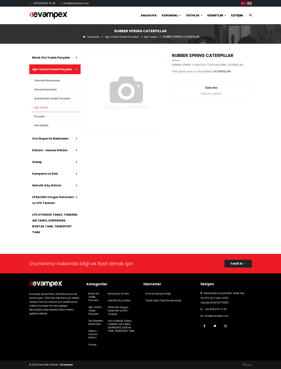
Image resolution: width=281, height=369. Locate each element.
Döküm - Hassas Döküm (50, 150)
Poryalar (39, 116)
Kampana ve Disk (45, 174)
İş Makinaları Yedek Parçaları (52, 98)
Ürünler (194, 15)
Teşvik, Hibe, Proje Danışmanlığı (163, 300)
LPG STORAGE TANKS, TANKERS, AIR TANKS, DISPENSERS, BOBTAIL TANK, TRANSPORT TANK (54, 223)
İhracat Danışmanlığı (158, 293)
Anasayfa (149, 15)
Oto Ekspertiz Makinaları (50, 138)
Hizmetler (216, 15)
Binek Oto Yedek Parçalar (51, 58)
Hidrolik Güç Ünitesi (46, 185)
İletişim (237, 15)
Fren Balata (41, 125)
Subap (37, 162)
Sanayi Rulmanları (45, 89)
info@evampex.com (76, 3)
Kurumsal (171, 15)
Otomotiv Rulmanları (47, 80)
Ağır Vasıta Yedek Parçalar (122, 37)
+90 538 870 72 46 (44, 3)
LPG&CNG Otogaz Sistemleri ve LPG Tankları (53, 200)
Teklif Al (238, 264)
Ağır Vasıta (150, 37)
